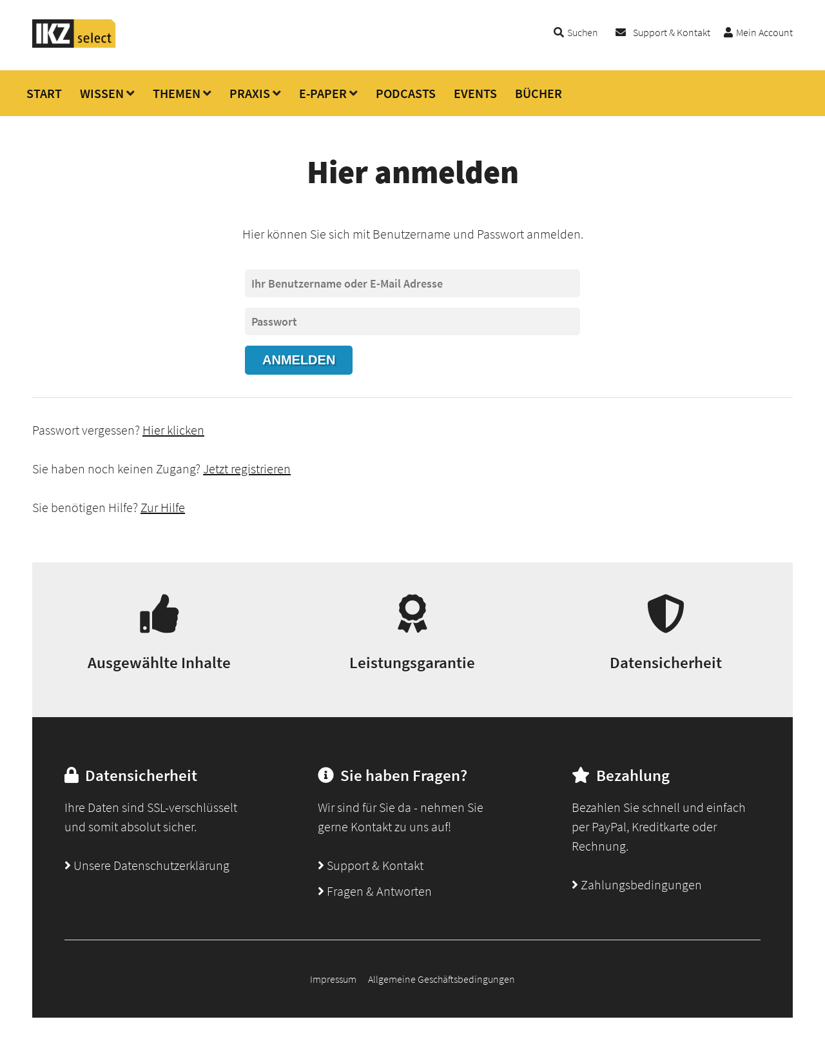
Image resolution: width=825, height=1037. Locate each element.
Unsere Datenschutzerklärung (146, 865)
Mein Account (764, 32)
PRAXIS (249, 93)
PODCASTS (406, 93)
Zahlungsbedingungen (637, 884)
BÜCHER (538, 93)
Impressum (333, 979)
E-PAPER (323, 93)
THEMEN (176, 93)
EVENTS (475, 93)
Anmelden (298, 360)
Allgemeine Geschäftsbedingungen (441, 979)
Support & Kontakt (671, 32)
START (44, 93)
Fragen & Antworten (375, 891)
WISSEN (102, 93)
